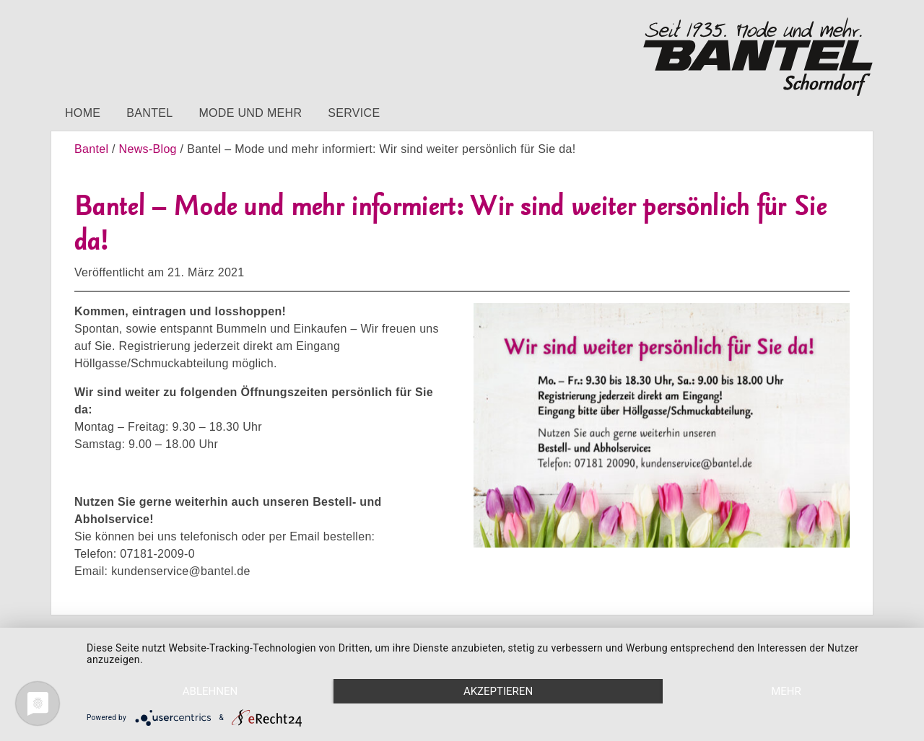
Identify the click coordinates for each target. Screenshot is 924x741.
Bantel (149, 113)
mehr (786, 691)
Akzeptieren (498, 691)
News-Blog (148, 149)
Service (354, 113)
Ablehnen (210, 691)
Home (82, 113)
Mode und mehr (250, 113)
